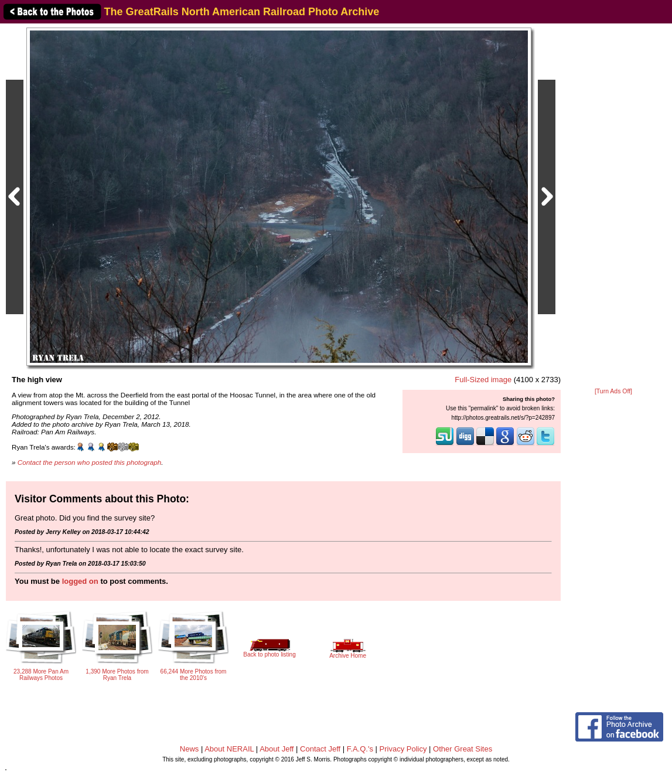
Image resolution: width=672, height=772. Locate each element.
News (189, 748)
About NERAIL (229, 748)
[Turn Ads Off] (613, 391)
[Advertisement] (613, 206)
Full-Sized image (483, 379)
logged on (80, 581)
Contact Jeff (320, 748)
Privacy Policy (403, 748)
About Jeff (277, 748)
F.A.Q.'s (360, 748)
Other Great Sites (462, 748)
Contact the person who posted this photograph (90, 462)
